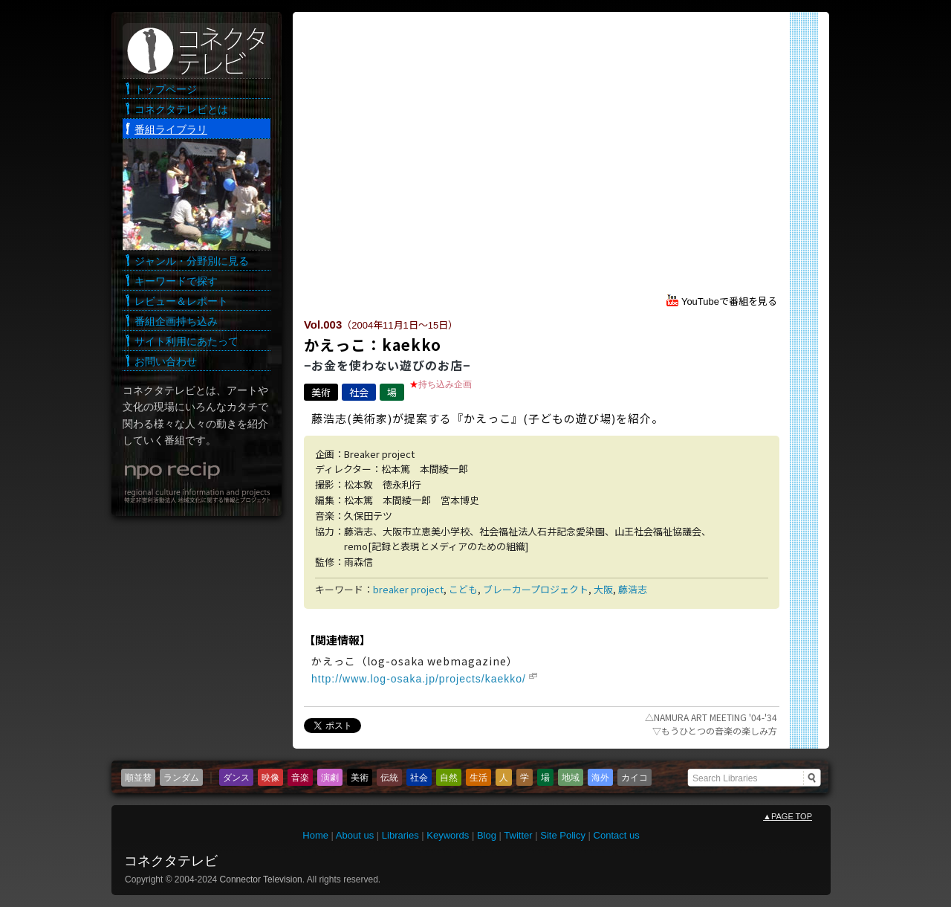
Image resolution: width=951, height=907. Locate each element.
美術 (321, 392)
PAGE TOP (787, 816)
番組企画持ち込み (176, 321)
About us (355, 835)
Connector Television (261, 879)
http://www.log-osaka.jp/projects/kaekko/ (418, 679)
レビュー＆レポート (181, 301)
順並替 (138, 777)
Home (315, 835)
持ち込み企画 (445, 384)
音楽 (300, 777)
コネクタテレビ (171, 860)
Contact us (617, 835)
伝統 (389, 777)
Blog (486, 835)
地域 (571, 777)
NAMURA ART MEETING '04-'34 (711, 717)
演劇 (330, 777)
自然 (449, 777)
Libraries (400, 835)
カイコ (634, 777)
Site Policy (562, 835)
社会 (359, 392)
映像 (270, 777)
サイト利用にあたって (186, 341)
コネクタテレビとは (181, 109)
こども (463, 589)
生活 (478, 777)
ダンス (236, 777)
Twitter (518, 835)
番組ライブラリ (170, 129)
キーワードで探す (176, 281)
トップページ (165, 89)
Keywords (447, 835)
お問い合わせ (165, 361)
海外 (600, 777)
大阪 (603, 589)
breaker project (408, 589)
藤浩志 (632, 589)
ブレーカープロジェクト (535, 589)
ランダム (181, 777)
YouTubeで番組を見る (729, 301)
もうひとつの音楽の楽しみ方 (714, 730)
